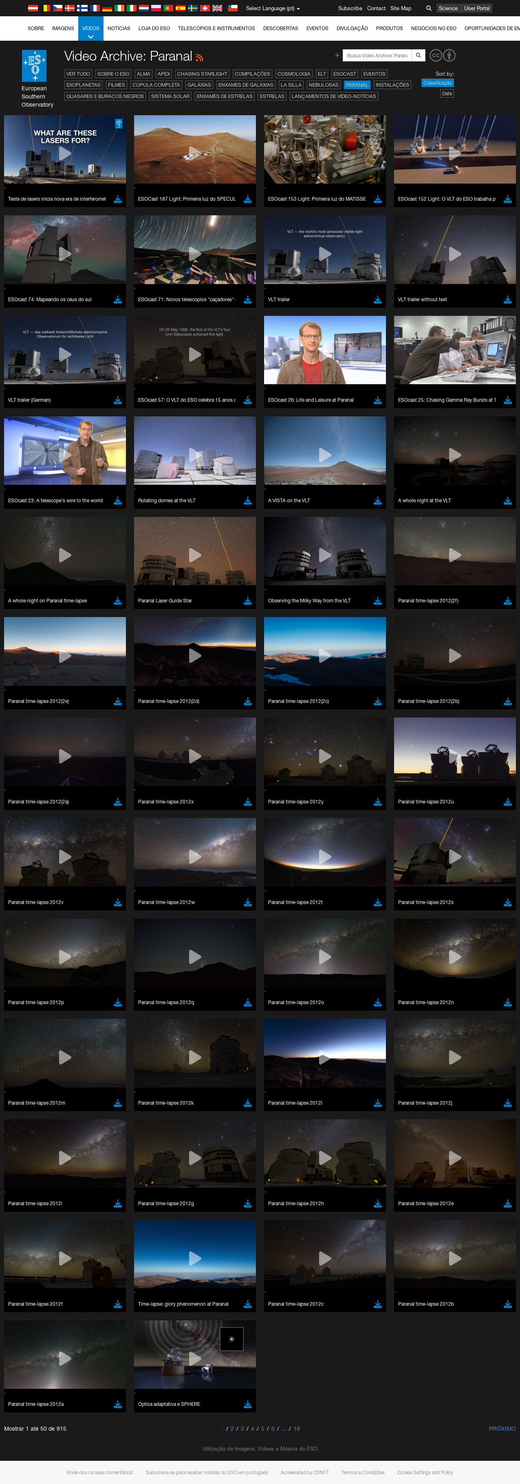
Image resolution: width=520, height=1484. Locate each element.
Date (447, 93)
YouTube (18, 880)
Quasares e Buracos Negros (105, 96)
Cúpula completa (156, 85)
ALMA (143, 74)
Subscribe (350, 8)
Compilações (252, 74)
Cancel (66, 1164)
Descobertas (280, 28)
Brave (31, 1014)
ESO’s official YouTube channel (191, 880)
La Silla (291, 85)
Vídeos (91, 33)
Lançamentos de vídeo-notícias (334, 96)
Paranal (357, 85)
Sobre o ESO (113, 74)
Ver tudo (78, 74)
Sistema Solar (170, 96)
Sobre (36, 28)
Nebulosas (324, 85)
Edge (30, 1029)
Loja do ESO (154, 28)
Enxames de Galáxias (245, 85)
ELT (322, 74)
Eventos (317, 28)
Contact (376, 8)
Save (26, 1164)
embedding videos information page (467, 887)
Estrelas (272, 96)
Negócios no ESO (433, 28)
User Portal (477, 8)
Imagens (63, 28)
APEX (164, 74)
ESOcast (344, 74)
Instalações (392, 85)
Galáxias (199, 85)
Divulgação (352, 28)
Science (448, 8)
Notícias (119, 28)
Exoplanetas (83, 85)
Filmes (116, 85)
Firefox (31, 1036)
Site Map (401, 8)
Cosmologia (294, 74)
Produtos (389, 28)
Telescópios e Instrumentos (216, 28)
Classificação (437, 83)
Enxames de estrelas (225, 96)
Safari (30, 1044)
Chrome (33, 1021)
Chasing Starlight (202, 74)
